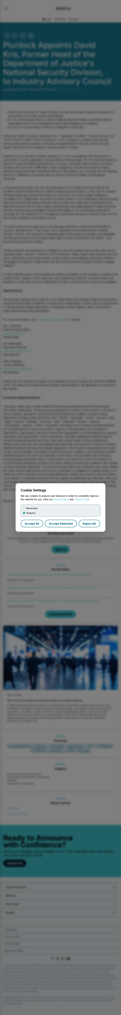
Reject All (89, 523)
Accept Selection (61, 523)
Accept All (32, 523)
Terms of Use (81, 499)
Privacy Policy (61, 499)
